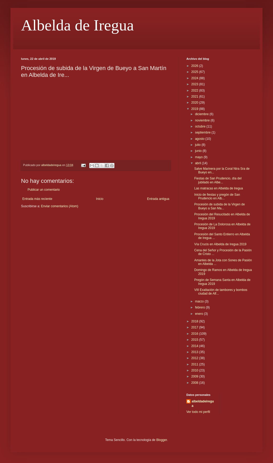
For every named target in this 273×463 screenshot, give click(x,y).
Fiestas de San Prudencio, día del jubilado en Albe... (218, 180)
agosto (200, 139)
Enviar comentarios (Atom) (59, 206)
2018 (195, 321)
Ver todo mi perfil (198, 412)
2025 (195, 72)
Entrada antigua (158, 199)
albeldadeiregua (203, 404)
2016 (195, 334)
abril (198, 163)
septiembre (203, 132)
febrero (200, 307)
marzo (200, 301)
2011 (195, 364)
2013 (195, 352)
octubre (200, 126)
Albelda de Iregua (77, 25)
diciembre (202, 114)
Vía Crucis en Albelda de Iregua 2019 (220, 244)
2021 (195, 96)
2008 (195, 383)
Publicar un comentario (44, 189)
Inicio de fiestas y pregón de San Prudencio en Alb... (217, 196)
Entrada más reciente (37, 199)
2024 (195, 78)
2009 (195, 376)
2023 (195, 84)
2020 (195, 102)
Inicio (99, 199)
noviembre (203, 120)
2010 (195, 370)
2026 (195, 66)
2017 (195, 327)
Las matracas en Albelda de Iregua (218, 188)
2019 (195, 109)
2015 (195, 340)
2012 (195, 358)
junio (199, 151)
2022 (195, 90)
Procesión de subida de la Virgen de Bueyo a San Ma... (219, 206)
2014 (195, 346)
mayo (199, 157)
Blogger (161, 440)
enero (199, 314)
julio (198, 145)
